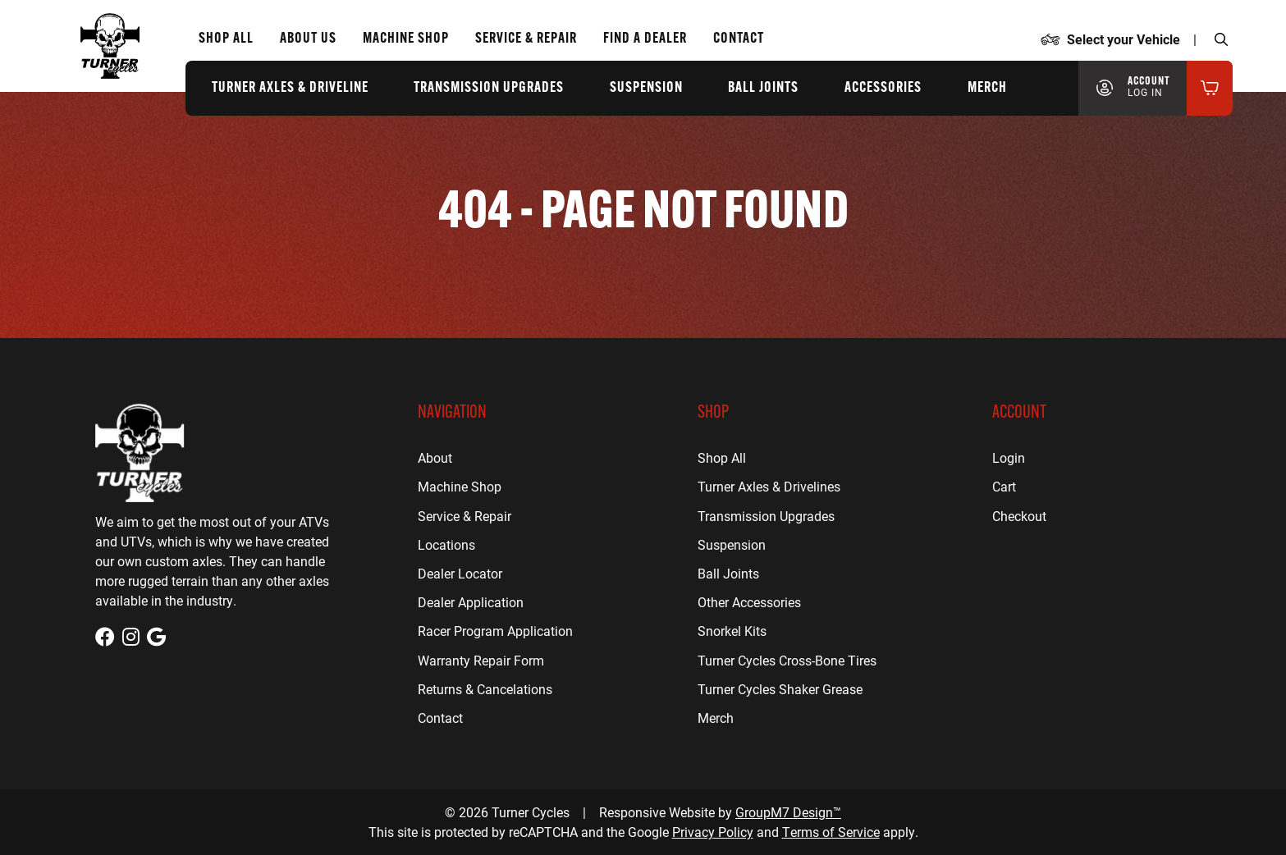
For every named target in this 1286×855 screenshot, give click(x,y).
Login (1008, 457)
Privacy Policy (712, 831)
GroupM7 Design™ (788, 812)
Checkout (1019, 515)
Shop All (226, 39)
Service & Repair (464, 515)
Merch (987, 88)
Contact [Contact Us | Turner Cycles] (738, 39)
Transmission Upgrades (489, 88)
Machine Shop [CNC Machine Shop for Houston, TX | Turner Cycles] (406, 39)
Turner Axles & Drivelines (769, 486)
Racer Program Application (495, 630)
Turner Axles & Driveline (290, 88)
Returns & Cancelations (485, 688)
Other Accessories (749, 601)
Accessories (883, 88)
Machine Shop (459, 486)
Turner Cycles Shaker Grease (780, 688)
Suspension (646, 88)
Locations (446, 544)
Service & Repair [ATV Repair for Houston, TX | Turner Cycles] (526, 39)
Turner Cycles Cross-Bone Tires (787, 660)
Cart (1004, 486)
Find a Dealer (645, 39)
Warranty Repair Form (481, 660)
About (435, 457)
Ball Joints (763, 88)
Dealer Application (471, 601)
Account (1149, 86)
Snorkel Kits (732, 630)
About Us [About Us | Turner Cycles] (308, 39)
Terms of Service (831, 831)
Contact (440, 717)
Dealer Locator (460, 573)
